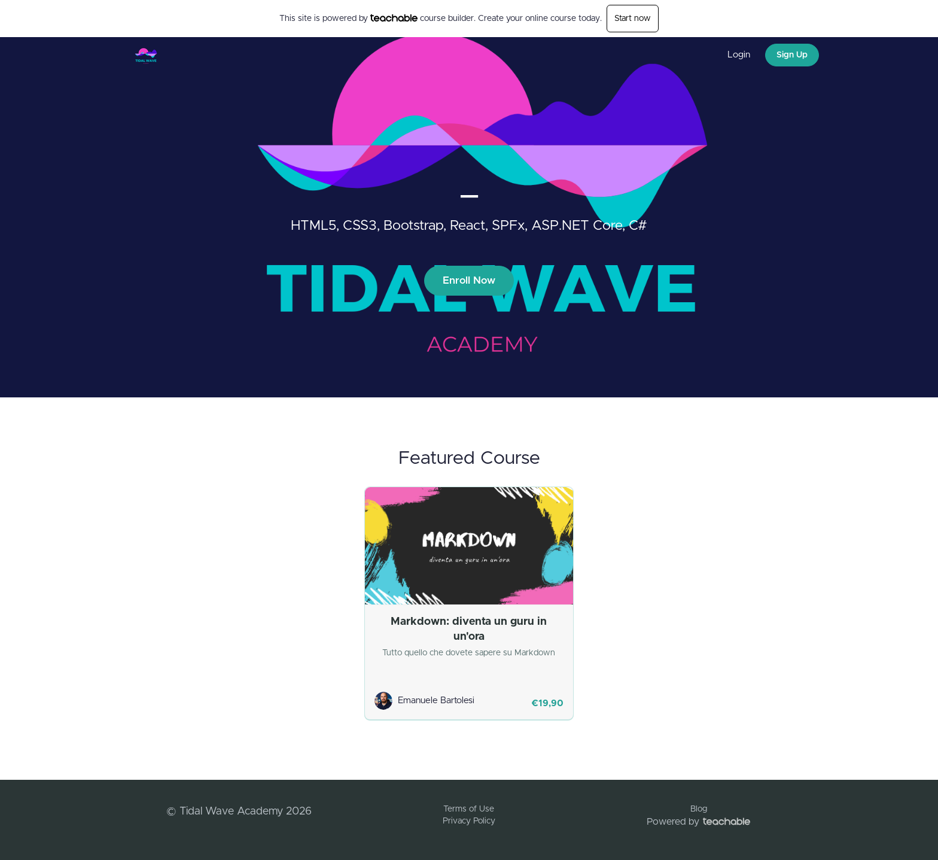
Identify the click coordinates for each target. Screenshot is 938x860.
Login (738, 54)
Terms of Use (468, 809)
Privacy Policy (469, 821)
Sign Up (792, 55)
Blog (698, 809)
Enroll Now (469, 280)
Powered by (698, 821)
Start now (632, 18)
